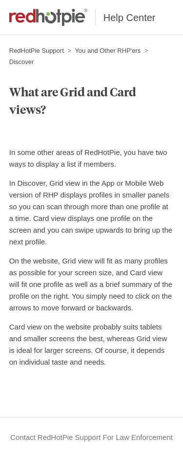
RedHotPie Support (36, 50)
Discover (21, 61)
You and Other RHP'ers (108, 50)
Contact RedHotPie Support (55, 437)
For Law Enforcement (138, 437)
